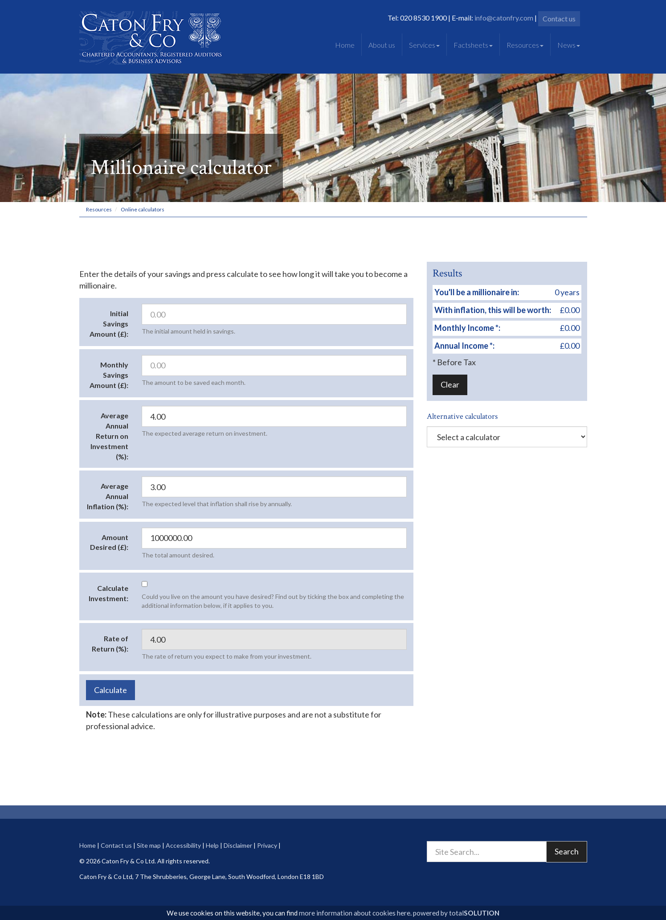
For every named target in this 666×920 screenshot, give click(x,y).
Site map (149, 845)
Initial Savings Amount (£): (109, 323)
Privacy (267, 845)
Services (424, 45)
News (568, 45)
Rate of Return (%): (110, 643)
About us (381, 45)
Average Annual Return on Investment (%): (109, 435)
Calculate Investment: (108, 593)
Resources (525, 45)
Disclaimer (238, 845)
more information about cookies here (354, 913)
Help (212, 845)
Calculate (110, 690)
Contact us (559, 18)
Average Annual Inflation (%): (107, 496)
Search (567, 851)
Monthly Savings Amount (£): (109, 374)
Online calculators (142, 209)
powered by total (456, 913)
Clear (450, 384)
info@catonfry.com (503, 17)
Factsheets (473, 45)
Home (345, 45)
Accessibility (183, 845)
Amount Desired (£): (109, 542)
